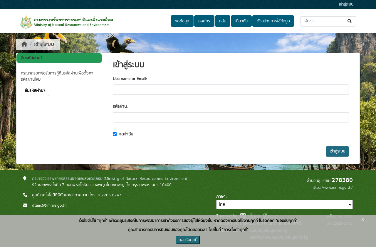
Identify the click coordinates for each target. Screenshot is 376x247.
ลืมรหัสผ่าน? (35, 91)
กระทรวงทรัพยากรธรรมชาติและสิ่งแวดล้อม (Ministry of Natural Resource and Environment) (110, 179)
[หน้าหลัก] (24, 44)
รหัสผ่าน (120, 107)
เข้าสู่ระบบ (346, 4)
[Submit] (350, 21)
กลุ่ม (222, 21)
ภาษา (221, 197)
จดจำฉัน (123, 134)
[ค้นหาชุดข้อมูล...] (328, 21)
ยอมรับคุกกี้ (188, 240)
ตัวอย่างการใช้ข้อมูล (273, 21)
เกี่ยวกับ (241, 21)
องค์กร (204, 21)
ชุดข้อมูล (182, 21)
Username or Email (129, 79)
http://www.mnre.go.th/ (332, 187)
